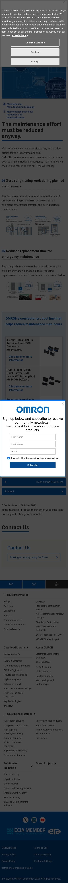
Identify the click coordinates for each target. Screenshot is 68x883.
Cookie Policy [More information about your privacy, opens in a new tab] (20, 35)
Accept (35, 61)
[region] (34, 33)
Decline (35, 52)
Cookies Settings (35, 42)
